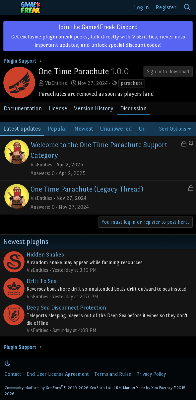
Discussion (133, 108)
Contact (13, 374)
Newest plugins (25, 242)
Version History (93, 108)
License (57, 108)
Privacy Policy (151, 374)
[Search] (187, 7)
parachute (132, 83)
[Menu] (9, 8)
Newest (83, 128)
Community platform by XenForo (59, 387)
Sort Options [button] (172, 129)
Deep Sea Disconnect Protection (66, 307)
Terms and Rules (112, 374)
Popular (57, 128)
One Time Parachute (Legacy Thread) (87, 189)
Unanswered (116, 128)
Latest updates (22, 128)
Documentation (23, 108)
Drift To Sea (42, 281)
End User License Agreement (58, 374)
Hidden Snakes (45, 254)
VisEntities (56, 83)
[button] (7, 363)
